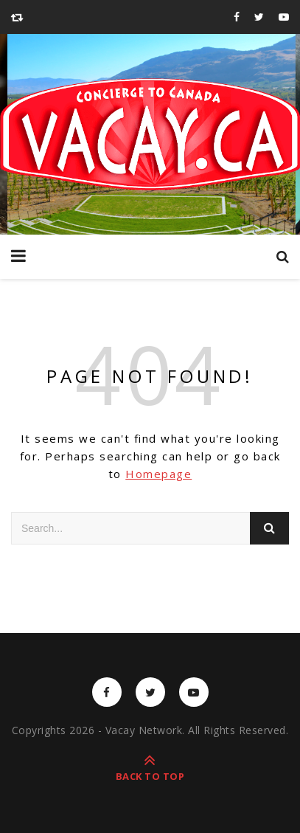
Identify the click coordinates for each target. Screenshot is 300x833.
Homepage (158, 473)
